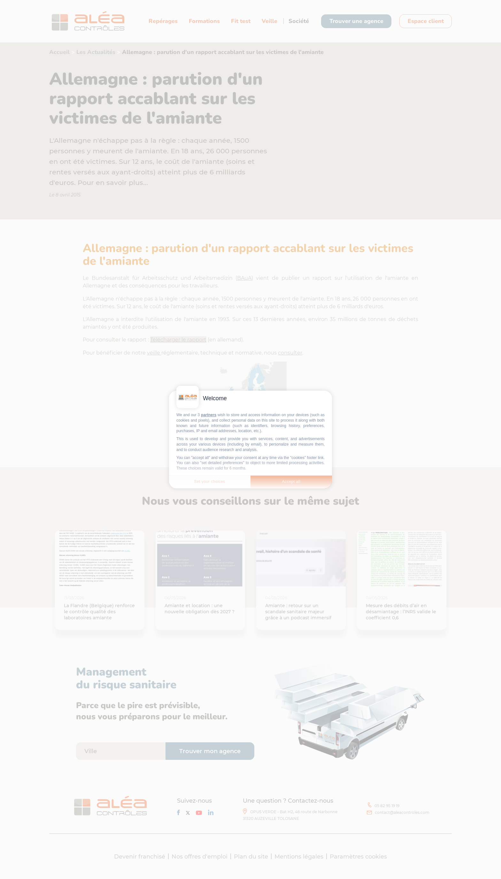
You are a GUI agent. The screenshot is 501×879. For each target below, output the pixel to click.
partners (208, 415)
